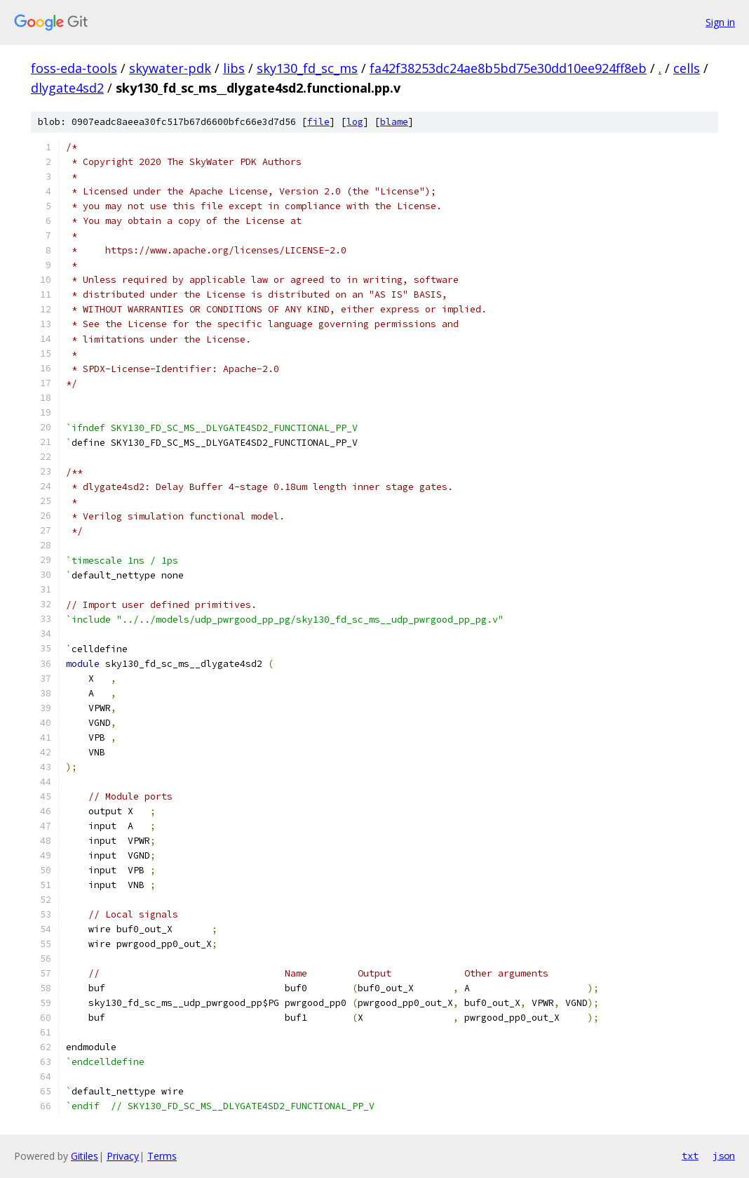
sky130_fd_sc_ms (307, 68)
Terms (162, 1156)
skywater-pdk (170, 68)
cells (686, 68)
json (724, 1155)
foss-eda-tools (74, 68)
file (318, 122)
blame (394, 122)
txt (690, 1155)
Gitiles (84, 1156)
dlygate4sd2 (67, 87)
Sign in (720, 22)
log (354, 122)
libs (234, 68)
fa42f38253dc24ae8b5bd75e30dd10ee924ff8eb (508, 68)
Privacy (123, 1156)
